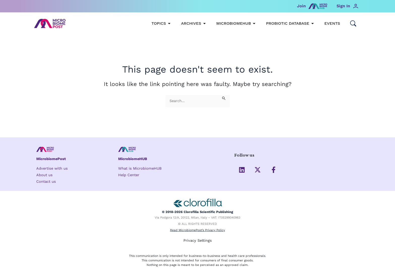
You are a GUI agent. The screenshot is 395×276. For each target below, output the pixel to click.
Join (301, 6)
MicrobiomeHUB (133, 159)
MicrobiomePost (51, 159)
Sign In (343, 6)
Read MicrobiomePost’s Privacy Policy (197, 231)
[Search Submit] (224, 98)
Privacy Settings (197, 240)
